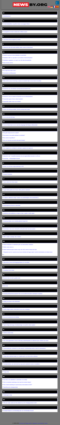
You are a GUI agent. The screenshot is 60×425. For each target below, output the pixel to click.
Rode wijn (5, 285)
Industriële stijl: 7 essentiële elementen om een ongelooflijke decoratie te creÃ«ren (21, 156)
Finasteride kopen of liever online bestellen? (13, 99)
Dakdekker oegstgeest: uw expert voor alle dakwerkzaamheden (17, 60)
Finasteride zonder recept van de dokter (12, 101)
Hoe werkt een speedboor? (9, 137)
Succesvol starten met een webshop (11, 317)
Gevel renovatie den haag (9, 117)
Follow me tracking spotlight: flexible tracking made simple (16, 109)
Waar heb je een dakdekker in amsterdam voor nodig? (15, 379)
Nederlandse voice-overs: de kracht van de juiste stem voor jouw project (19, 228)
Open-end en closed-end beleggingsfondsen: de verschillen (16, 262)
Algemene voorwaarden (38, 423)
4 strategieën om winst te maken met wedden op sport (15, 31)
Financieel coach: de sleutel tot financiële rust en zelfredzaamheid (18, 96)
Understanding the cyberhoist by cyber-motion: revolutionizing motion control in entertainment (24, 348)
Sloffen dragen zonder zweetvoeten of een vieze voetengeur (16, 309)
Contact (46, 423)
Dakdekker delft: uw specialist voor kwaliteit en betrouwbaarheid (17, 57)
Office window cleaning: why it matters (12, 236)
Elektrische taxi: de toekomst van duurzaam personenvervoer (16, 88)
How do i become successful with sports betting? (14, 140)
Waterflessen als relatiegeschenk (10, 387)
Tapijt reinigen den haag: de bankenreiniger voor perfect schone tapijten (19, 324)
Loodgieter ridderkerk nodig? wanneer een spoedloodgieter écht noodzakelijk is (21, 197)
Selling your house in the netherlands (11, 301)
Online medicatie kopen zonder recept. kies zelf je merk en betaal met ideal (20, 249)
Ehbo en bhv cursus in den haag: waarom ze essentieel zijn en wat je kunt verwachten (22, 80)
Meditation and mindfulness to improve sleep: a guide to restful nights (18, 213)
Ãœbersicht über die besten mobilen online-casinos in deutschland (18, 47)
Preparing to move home (8, 270)
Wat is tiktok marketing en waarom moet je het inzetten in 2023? (17, 384)
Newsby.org (22, 423)
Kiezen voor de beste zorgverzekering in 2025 (13, 166)
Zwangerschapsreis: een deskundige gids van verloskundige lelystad (18, 410)
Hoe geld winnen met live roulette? (11, 132)
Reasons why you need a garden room (11, 278)
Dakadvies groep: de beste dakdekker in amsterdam (14, 55)
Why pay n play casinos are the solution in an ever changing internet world (20, 402)
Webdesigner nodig (7, 395)
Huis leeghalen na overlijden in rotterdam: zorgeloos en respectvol (18, 148)
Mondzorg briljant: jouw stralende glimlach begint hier (15, 221)
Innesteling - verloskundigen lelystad (11, 158)
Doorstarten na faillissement (9, 73)
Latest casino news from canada (10, 182)
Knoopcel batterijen (7, 174)
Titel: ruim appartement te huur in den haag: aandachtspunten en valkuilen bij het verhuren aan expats (25, 340)
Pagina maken (28, 423)
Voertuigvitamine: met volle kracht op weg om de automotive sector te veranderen (21, 364)
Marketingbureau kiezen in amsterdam (11, 205)
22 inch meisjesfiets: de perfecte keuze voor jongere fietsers (16, 23)
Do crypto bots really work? (9, 70)
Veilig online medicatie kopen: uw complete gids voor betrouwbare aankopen (20, 356)
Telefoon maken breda (8, 332)
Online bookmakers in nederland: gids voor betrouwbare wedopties (18, 244)
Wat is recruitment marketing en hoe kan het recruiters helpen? (17, 382)
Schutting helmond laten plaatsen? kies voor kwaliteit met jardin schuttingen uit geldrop (22, 293)
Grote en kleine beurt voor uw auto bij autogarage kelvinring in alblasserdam (20, 124)
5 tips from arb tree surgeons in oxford (11, 39)
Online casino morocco (8, 247)
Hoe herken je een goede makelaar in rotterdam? (14, 135)
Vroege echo (6, 371)
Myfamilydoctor (7, 16)
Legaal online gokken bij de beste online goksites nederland (16, 189)
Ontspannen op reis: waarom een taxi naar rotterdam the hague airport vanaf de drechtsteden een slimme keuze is (27, 253)
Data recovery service (8, 62)
